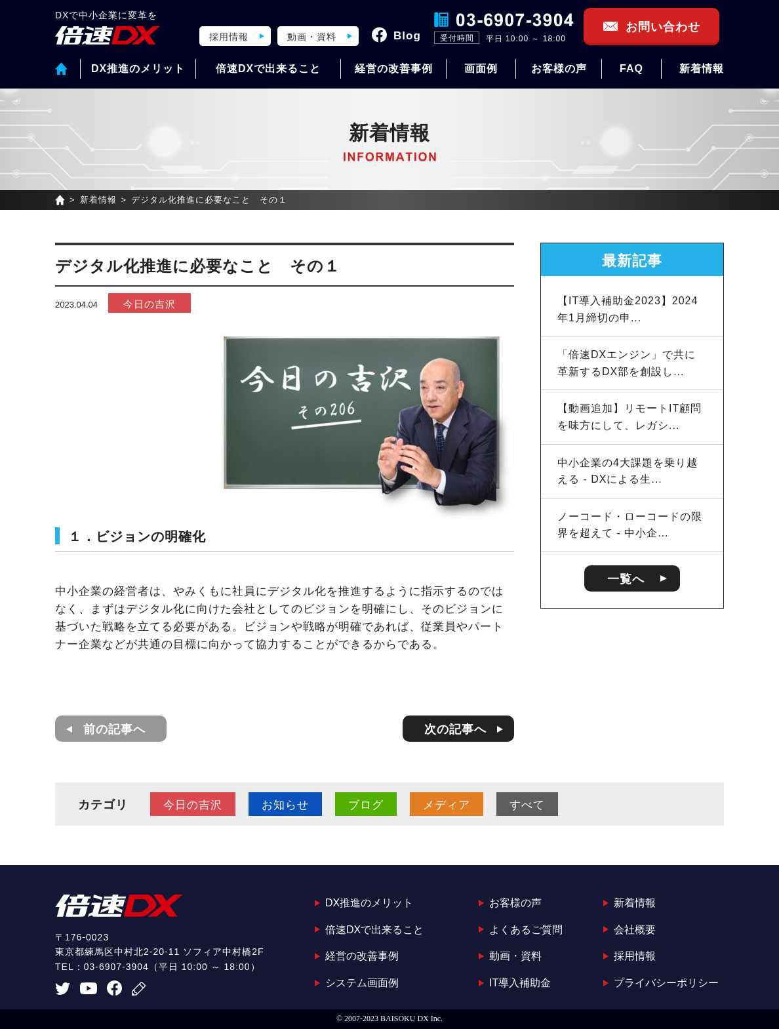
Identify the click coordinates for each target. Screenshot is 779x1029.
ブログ (366, 805)
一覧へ (626, 579)
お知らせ (285, 805)
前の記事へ (114, 729)
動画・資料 (311, 36)
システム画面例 (362, 982)
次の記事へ (455, 729)
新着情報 (701, 68)
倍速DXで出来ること (268, 68)
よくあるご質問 (526, 929)
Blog (407, 36)
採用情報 (229, 36)
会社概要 (635, 929)
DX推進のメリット (138, 68)
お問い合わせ (663, 26)
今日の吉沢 (149, 304)
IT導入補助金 (520, 982)
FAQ (631, 68)
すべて (527, 805)
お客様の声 (559, 68)
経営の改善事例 (394, 68)
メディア (446, 805)
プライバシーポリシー (666, 982)
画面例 (481, 68)
